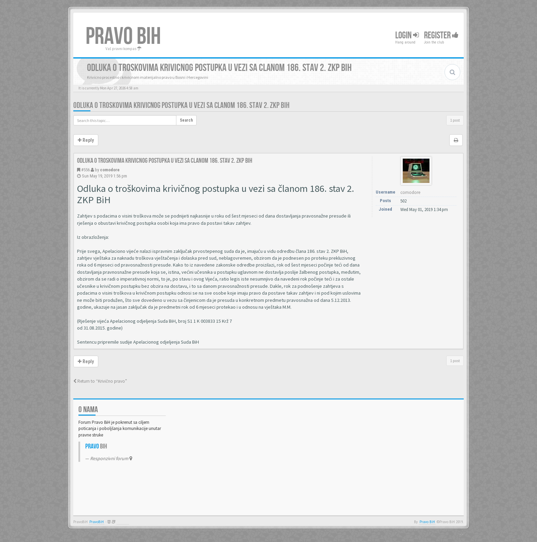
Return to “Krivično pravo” (100, 381)
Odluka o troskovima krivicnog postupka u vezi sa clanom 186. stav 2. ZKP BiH (181, 105)
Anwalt (122, 522)
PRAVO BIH (123, 36)
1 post (455, 120)
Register (441, 35)
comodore (110, 169)
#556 (85, 169)
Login (407, 35)
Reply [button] (86, 140)
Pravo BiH (427, 522)
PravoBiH (96, 522)
